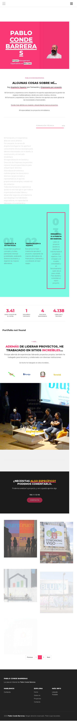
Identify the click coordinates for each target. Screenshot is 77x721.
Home (36, 692)
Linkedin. (55, 692)
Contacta (37, 702)
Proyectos (37, 699)
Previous (30, 657)
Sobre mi (37, 695)
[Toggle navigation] (72, 3)
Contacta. (7, 692)
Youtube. (55, 695)
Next (48, 657)
